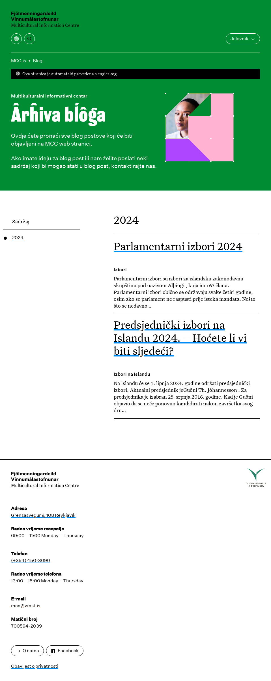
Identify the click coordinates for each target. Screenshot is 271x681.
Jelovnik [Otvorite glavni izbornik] (243, 38)
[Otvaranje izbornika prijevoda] (16, 38)
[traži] (29, 38)
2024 (17, 237)
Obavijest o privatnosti (34, 666)
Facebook (65, 650)
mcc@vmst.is (25, 605)
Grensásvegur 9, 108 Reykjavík (43, 515)
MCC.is (18, 60)
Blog (37, 60)
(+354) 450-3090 (30, 560)
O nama (27, 650)
